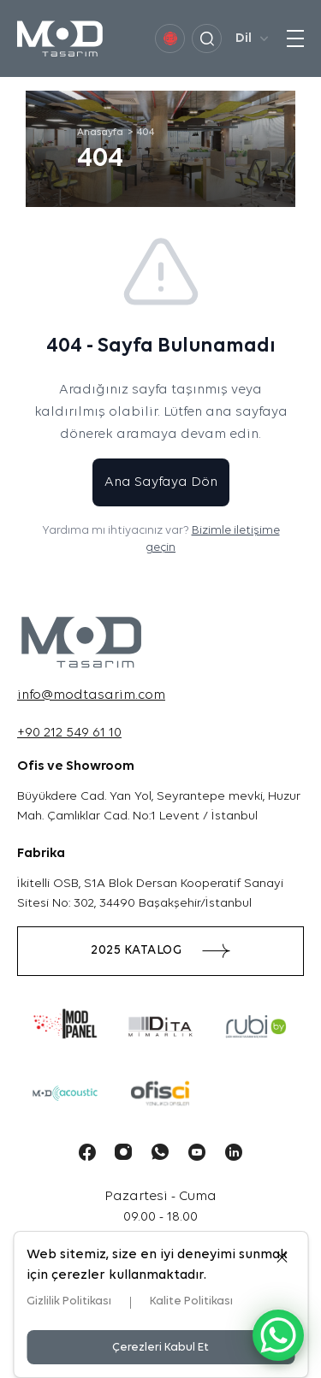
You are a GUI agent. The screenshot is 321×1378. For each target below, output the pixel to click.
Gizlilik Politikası (69, 1301)
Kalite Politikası (191, 1301)
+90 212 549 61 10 (69, 733)
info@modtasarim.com (91, 695)
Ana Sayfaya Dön (160, 482)
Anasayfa (100, 132)
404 (145, 132)
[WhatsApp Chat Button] (278, 1335)
